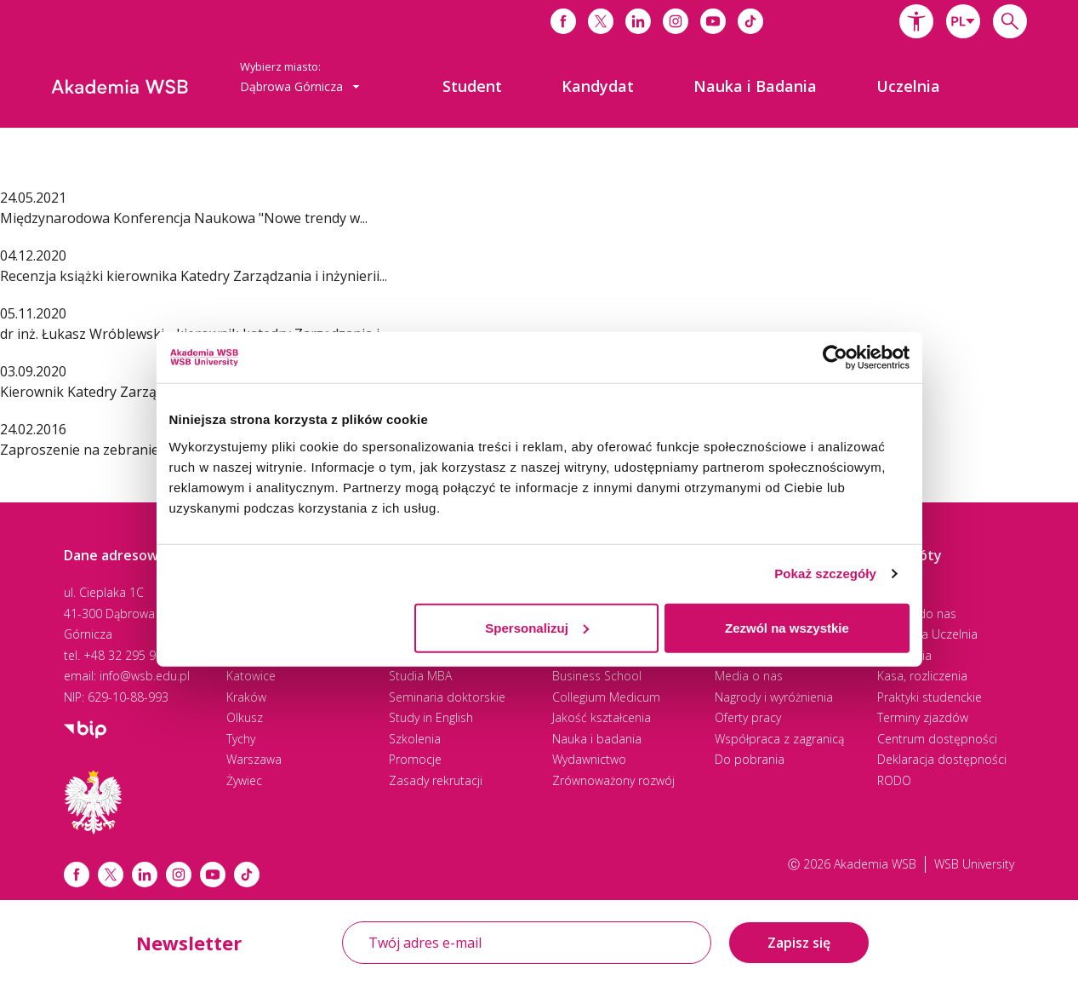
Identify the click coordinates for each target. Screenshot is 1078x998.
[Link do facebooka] (563, 21)
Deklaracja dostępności (942, 759)
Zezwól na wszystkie (787, 627)
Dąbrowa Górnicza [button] (300, 86)
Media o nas (749, 676)
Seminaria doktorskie (447, 697)
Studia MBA (420, 676)
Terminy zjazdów (922, 717)
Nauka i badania (597, 739)
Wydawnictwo (589, 759)
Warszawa (254, 759)
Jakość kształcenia (601, 717)
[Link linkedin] (144, 874)
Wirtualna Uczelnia (927, 634)
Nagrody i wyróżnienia (774, 697)
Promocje (415, 759)
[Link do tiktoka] (750, 21)
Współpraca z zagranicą (779, 739)
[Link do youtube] (713, 21)
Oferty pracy (748, 717)
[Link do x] (600, 21)
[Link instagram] (178, 874)
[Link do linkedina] (638, 21)
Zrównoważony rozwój (613, 780)
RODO (894, 780)
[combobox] (963, 21)
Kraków (246, 697)
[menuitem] (472, 86)
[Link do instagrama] (675, 21)
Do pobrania (749, 759)
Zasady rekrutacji (435, 780)
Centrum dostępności (937, 739)
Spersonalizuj (537, 627)
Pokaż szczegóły (825, 573)
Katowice (251, 676)
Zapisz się (798, 942)
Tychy (240, 739)
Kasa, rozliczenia (922, 676)
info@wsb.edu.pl (145, 676)
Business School (597, 676)
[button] (916, 21)
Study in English (431, 717)
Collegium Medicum (606, 697)
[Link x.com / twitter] (110, 874)
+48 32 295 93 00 (131, 655)
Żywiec (244, 780)
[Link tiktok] (247, 874)
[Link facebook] (76, 874)
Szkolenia (415, 739)
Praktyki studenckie (929, 697)
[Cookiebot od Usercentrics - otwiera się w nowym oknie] (835, 357)
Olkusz (244, 717)
